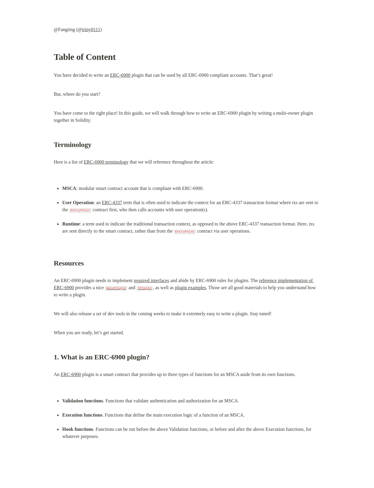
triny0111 (91, 29)
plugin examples (190, 287)
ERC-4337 (112, 202)
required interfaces (151, 280)
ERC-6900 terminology (106, 161)
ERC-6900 (120, 75)
